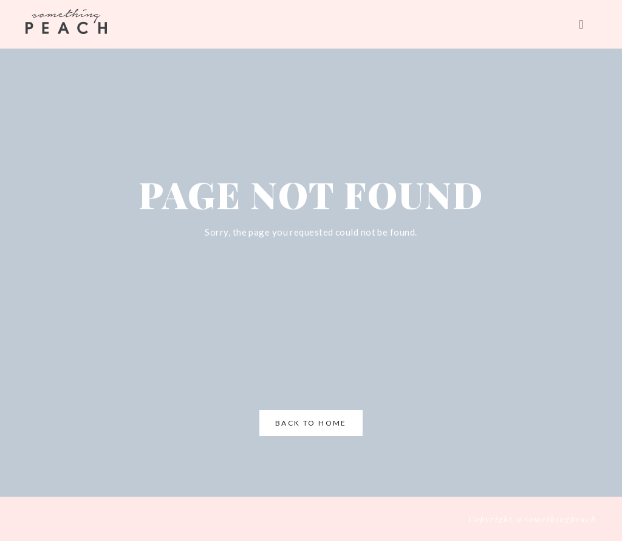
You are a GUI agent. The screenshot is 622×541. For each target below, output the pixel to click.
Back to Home (311, 422)
